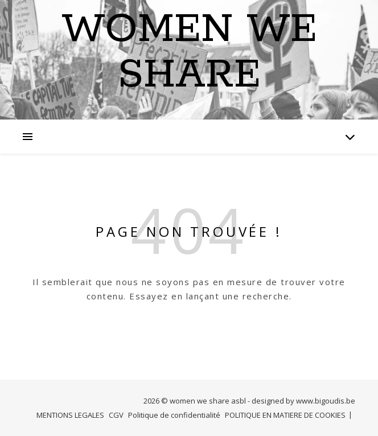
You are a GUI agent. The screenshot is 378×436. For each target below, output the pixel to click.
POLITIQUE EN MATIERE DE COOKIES (285, 415)
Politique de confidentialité (174, 415)
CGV (116, 415)
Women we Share (189, 52)
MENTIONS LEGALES (70, 415)
